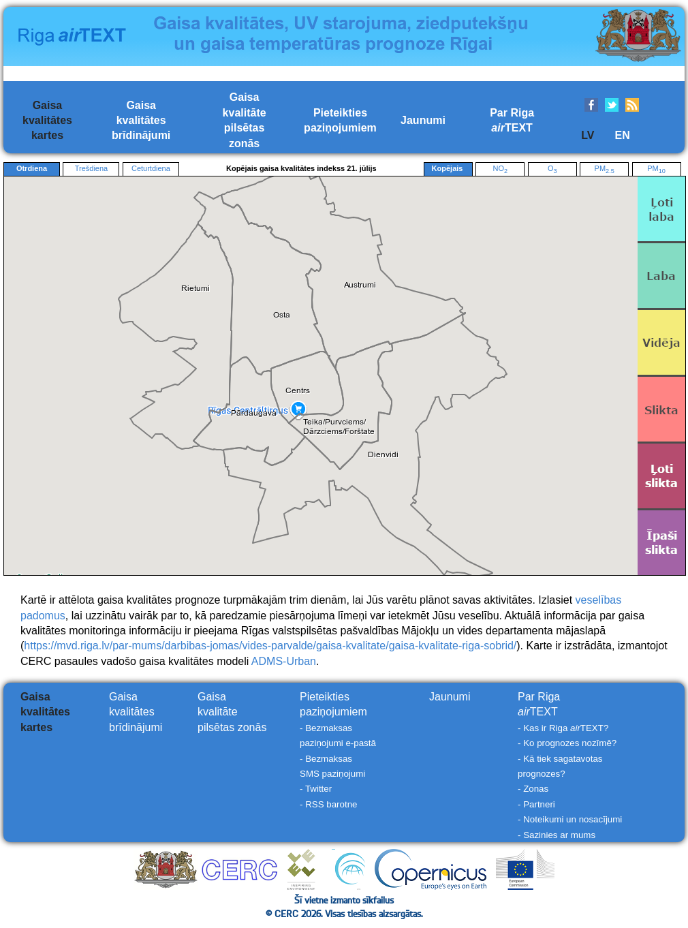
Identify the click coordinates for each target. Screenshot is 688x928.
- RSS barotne (328, 804)
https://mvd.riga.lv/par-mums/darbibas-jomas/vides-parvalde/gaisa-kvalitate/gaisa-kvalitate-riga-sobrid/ (270, 645)
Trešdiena (91, 168)
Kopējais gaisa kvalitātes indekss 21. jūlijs (301, 168)
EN (621, 135)
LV (587, 135)
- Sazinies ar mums (556, 835)
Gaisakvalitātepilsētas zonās (232, 712)
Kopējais (448, 169)
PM (604, 169)
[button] (254, 413)
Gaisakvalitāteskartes (47, 120)
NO (499, 169)
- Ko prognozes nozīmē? (567, 743)
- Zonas (533, 789)
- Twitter (316, 789)
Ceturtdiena (150, 168)
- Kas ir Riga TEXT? (563, 728)
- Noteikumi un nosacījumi (570, 819)
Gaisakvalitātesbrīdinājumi (141, 120)
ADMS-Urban (283, 661)
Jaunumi (423, 120)
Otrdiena (31, 168)
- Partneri (536, 804)
